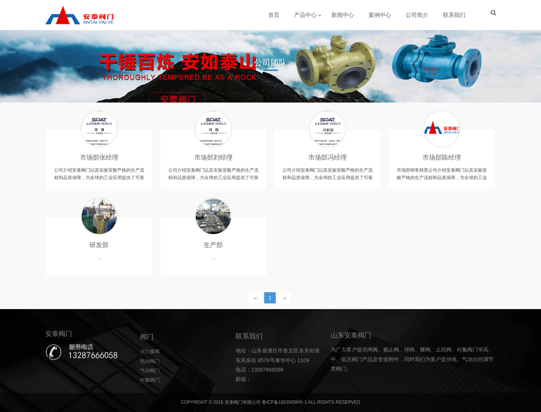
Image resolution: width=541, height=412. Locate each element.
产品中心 (306, 15)
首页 (274, 15)
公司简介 (417, 15)
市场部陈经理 (442, 159)
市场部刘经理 (213, 159)
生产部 (213, 247)
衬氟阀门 (150, 400)
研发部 (99, 247)
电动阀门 (150, 382)
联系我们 (454, 15)
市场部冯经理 (327, 159)
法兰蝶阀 (150, 372)
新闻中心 (343, 15)
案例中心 (380, 15)
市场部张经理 (99, 159)
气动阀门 (150, 391)
